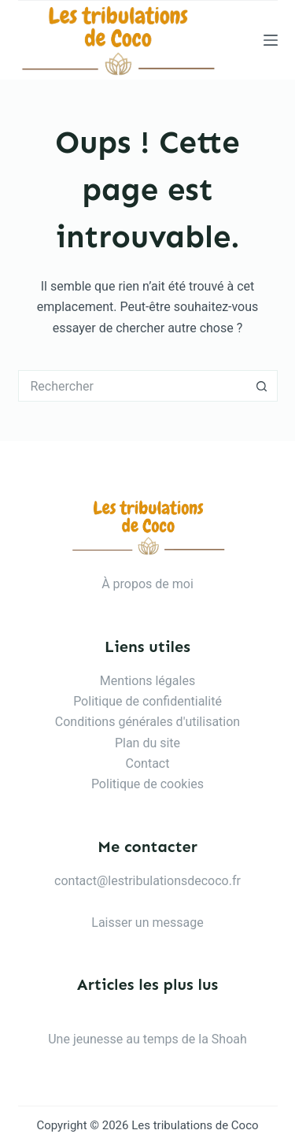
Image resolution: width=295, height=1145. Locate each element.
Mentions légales (147, 680)
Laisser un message (147, 922)
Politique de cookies (147, 783)
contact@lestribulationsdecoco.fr (147, 880)
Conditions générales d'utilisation (147, 721)
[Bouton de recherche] (262, 386)
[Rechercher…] (132, 386)
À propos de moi (147, 583)
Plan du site (147, 743)
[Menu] (271, 40)
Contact (148, 763)
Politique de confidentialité (147, 701)
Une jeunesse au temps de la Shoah (147, 1039)
